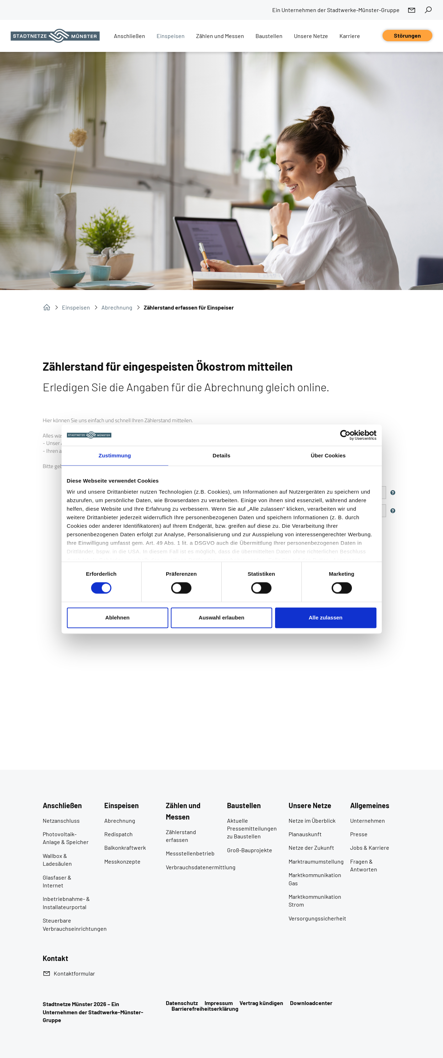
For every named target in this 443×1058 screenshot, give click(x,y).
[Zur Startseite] (55, 36)
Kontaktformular (74, 973)
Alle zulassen (325, 617)
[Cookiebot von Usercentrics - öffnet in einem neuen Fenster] (345, 435)
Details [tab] (222, 455)
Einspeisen (76, 307)
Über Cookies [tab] (328, 455)
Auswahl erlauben (221, 617)
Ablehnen (117, 617)
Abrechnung (116, 307)
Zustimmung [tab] (115, 455)
